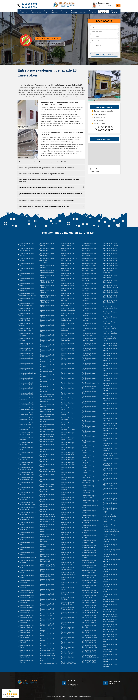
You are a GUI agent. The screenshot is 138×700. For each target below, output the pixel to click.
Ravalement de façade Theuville (109, 449)
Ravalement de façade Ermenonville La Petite (46, 520)
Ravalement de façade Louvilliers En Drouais (67, 458)
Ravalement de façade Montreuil (88, 289)
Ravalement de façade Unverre (109, 525)
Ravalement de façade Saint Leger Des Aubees (109, 249)
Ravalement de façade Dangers (46, 455)
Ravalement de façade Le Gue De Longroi (68, 319)
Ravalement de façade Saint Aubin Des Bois (88, 576)
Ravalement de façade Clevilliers (46, 326)
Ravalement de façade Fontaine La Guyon (46, 575)
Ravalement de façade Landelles (67, 394)
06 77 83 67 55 (29, 7)
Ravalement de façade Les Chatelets (48, 266)
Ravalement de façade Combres (46, 341)
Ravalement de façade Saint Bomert (88, 586)
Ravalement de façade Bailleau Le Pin (26, 344)
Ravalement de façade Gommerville (67, 294)
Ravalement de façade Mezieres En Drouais (67, 633)
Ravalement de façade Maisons (67, 528)
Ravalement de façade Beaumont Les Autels (26, 394)
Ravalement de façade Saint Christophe (88, 596)
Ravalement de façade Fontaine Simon (46, 585)
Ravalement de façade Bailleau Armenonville (26, 354)
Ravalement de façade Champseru (26, 601)
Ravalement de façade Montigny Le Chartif (88, 259)
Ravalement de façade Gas (48, 664)
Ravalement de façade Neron (88, 329)
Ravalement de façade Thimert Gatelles (109, 464)
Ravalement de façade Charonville (26, 641)
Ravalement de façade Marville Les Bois (67, 568)
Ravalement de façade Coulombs (46, 381)
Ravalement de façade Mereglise (67, 588)
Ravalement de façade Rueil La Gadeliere (88, 561)
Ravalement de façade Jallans (67, 369)
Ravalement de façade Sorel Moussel (109, 419)
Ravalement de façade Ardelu (26, 284)
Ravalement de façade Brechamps (26, 528)
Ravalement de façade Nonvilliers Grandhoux (88, 364)
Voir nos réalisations (48, 38)
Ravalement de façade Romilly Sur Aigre (88, 541)
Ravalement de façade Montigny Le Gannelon (88, 264)
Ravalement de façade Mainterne (67, 518)
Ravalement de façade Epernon (46, 510)
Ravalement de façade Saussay (109, 389)
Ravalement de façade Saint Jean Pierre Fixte (88, 661)
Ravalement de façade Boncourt (26, 488)
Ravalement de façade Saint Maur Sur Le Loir (109, 296)
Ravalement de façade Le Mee (68, 583)
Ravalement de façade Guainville (67, 314)
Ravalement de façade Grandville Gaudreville (67, 309)
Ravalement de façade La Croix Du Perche (47, 410)
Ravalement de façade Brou (26, 543)
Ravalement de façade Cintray (46, 316)
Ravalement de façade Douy (46, 475)
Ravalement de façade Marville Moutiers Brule (68, 573)
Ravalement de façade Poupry (88, 467)
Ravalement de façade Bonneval (26, 493)
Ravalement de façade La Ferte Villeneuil (47, 560)
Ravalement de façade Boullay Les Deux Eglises (26, 503)
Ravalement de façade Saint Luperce (109, 281)
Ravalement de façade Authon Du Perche (26, 329)
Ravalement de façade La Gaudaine (68, 254)
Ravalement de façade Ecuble (46, 500)
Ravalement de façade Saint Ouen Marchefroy (109, 308)
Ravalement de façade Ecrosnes (46, 495)
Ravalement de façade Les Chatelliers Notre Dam (48, 271)
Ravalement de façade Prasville (88, 471)
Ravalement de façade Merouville (67, 593)
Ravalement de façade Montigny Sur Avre (88, 269)
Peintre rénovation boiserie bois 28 (36, 11)
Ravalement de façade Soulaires (109, 429)
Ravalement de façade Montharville (88, 254)
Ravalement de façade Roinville (88, 536)
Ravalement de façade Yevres (109, 655)
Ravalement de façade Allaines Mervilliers (26, 249)
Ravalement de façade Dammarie (46, 425)
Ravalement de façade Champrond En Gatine (26, 591)
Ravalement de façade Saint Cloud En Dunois (88, 601)
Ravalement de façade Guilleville (67, 324)
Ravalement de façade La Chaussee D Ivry (47, 296)
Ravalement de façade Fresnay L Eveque (46, 625)
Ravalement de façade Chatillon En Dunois (46, 281)
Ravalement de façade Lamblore (67, 389)
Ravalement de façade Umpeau (109, 520)
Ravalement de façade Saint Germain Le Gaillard (89, 646)
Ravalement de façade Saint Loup (109, 254)
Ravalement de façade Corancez (46, 351)
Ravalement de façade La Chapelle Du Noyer (26, 611)
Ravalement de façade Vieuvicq (109, 580)
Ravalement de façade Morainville (88, 294)
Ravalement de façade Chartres (26, 661)
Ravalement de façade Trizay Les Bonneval (109, 515)
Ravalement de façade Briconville (26, 538)
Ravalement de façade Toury (109, 489)
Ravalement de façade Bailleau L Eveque (26, 349)
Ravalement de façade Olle (90, 383)
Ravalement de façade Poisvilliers (88, 456)
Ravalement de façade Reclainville (88, 516)
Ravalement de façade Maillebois (67, 508)
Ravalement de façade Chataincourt (46, 249)
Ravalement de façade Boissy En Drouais (26, 463)
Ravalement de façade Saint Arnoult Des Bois (88, 571)
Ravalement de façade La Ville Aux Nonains (110, 600)
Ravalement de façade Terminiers (109, 444)
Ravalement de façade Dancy (46, 445)
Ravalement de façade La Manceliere (68, 533)
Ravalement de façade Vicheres (109, 570)
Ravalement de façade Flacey (46, 570)
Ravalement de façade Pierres (88, 442)
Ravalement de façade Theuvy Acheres (109, 454)
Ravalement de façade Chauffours (46, 291)
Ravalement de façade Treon (109, 504)
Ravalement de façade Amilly (26, 269)
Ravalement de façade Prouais (88, 486)
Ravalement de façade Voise (109, 640)
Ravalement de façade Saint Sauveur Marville (109, 332)
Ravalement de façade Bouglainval (26, 498)
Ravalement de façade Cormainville (46, 356)
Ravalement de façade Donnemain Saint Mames (47, 470)
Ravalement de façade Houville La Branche (67, 349)
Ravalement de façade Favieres (46, 545)
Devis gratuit (41, 44)
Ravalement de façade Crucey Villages (46, 415)
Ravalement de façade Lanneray (67, 404)
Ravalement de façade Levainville (67, 419)
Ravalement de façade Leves (67, 423)
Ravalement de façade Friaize (46, 635)
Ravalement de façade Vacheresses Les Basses (110, 530)
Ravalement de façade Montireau (88, 274)
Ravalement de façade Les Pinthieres (90, 447)
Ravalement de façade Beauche (26, 389)
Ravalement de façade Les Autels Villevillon (27, 319)
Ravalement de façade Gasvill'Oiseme (67, 244)
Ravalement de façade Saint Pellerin (109, 313)
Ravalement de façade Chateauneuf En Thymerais (46, 260)
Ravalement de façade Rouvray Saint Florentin (89, 551)
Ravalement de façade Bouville (26, 523)
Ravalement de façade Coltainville (46, 336)
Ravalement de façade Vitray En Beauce (109, 630)
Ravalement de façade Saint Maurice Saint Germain (109, 302)
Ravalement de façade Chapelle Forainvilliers (26, 616)
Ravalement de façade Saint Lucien (109, 276)
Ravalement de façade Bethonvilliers (26, 428)
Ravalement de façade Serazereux (109, 404)
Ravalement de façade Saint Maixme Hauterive (109, 286)
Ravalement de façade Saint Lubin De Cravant (109, 259)
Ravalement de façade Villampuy (109, 585)
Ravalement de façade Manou (67, 538)
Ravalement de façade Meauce (67, 578)
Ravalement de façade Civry (46, 321)
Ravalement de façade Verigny (109, 545)
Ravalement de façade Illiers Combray (67, 359)
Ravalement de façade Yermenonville (109, 650)
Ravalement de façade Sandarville (109, 359)
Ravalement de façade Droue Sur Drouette (46, 485)
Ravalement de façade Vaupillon (109, 540)
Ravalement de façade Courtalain (46, 390)
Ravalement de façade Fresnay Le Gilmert (46, 620)
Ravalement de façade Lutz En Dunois (67, 498)
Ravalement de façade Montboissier (88, 249)
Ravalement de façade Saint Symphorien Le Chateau (109, 338)
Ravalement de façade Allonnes (26, 259)
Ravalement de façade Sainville (109, 349)
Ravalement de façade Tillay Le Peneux (109, 484)
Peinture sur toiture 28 (64, 11)
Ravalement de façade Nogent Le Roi (88, 349)
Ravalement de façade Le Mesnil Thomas (68, 618)
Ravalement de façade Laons (67, 409)
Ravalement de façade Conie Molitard (46, 346)
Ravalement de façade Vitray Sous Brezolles (109, 635)
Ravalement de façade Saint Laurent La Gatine (109, 244)
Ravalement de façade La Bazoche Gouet (26, 374)
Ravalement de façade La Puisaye (89, 501)
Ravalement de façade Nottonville (88, 369)
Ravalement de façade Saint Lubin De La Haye (109, 264)
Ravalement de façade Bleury (26, 448)
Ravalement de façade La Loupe (68, 448)
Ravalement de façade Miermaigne (67, 638)
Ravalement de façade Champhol (26, 586)
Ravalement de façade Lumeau (67, 483)
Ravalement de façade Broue (26, 548)
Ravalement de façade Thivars (109, 474)
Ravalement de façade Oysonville (88, 422)
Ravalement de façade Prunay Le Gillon (88, 496)
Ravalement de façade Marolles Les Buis (67, 563)
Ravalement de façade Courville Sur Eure (46, 395)
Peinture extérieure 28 (54, 11)
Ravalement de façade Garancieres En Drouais (47, 654)
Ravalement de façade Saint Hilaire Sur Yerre (88, 651)
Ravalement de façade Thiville (109, 479)
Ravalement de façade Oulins (88, 417)
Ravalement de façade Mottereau (88, 314)
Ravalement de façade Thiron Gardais (109, 469)
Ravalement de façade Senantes (109, 394)
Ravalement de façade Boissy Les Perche (26, 468)
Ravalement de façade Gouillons (67, 299)
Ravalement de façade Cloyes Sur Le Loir (46, 331)
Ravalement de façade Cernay (26, 571)
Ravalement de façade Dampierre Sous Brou (46, 430)
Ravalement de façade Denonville (46, 460)
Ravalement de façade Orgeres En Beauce (88, 387)
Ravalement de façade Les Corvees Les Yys (48, 361)
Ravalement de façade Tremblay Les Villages (109, 499)
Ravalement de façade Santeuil (109, 364)
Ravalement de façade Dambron (46, 420)
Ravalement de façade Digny (46, 465)
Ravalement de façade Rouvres (88, 556)
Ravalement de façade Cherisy (46, 306)
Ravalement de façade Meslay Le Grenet (67, 603)
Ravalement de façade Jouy (67, 384)
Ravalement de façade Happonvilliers (67, 339)
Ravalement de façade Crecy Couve (46, 400)
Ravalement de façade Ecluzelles (46, 490)
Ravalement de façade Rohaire (88, 531)
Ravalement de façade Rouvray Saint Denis (88, 546)
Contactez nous (56, 44)
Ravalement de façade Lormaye (67, 443)
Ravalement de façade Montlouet (88, 284)
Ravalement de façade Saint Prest (109, 323)
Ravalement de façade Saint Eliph (88, 626)
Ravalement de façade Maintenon (67, 513)
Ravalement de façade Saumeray (109, 384)
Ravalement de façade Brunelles (26, 553)
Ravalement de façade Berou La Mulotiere (26, 423)
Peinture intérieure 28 (82, 11)
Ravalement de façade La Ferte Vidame (47, 555)
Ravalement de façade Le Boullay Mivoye (26, 508)
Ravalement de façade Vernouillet (109, 555)
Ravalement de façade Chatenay (46, 276)
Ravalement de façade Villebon (109, 605)
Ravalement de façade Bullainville (26, 561)
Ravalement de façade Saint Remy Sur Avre (109, 328)
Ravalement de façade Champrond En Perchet (26, 596)
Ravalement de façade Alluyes (26, 264)
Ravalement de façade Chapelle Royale (26, 631)
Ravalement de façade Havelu (67, 344)
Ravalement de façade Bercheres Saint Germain (26, 409)
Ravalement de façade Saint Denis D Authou (88, 606)
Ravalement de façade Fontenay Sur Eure (46, 595)
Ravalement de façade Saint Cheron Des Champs (90, 591)
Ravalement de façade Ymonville (109, 665)
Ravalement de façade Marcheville (67, 548)
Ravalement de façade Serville (109, 409)
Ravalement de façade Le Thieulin (110, 459)
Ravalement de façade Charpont (26, 646)
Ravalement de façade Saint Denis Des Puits (88, 616)
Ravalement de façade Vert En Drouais (110, 560)
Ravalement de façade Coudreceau (46, 376)
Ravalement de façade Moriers (88, 304)
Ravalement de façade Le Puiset (89, 506)
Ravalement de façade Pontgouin (88, 461)
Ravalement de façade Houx (67, 354)
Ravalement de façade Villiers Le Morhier (109, 620)
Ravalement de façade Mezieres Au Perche (67, 628)
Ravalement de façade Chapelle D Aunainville (26, 606)
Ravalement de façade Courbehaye (46, 385)
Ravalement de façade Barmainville (26, 364)
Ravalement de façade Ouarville (88, 407)
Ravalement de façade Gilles (67, 279)
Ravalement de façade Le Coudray (47, 366)
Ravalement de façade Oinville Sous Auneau (88, 379)
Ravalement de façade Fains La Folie (46, 535)
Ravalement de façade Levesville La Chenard (67, 428)
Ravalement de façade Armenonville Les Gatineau (27, 294)
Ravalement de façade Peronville (88, 432)
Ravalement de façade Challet (26, 576)
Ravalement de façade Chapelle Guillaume (26, 626)
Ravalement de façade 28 (103, 11)
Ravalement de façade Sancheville (109, 354)
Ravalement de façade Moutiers (88, 324)
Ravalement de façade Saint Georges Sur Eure (89, 636)
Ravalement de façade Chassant (46, 244)
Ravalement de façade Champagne (26, 581)
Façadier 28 (46, 11)
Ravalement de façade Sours (109, 434)
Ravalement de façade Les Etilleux (48, 530)
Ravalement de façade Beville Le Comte (26, 433)
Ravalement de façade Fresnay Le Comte (46, 615)
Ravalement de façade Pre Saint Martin (90, 481)
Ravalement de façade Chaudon (46, 286)
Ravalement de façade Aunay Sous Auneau (26, 304)
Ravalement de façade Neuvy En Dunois (88, 339)
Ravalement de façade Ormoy (88, 397)
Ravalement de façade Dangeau (46, 450)
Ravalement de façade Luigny (67, 473)
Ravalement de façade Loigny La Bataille (67, 438)
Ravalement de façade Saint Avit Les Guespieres (89, 581)
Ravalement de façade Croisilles (46, 405)
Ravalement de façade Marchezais (67, 553)
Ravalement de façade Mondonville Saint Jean (68, 663)
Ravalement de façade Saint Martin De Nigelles (109, 291)
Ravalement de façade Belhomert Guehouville (26, 404)
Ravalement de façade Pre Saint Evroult (90, 476)
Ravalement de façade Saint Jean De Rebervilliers (90, 656)
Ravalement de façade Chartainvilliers (26, 656)
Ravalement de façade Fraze (46, 610)
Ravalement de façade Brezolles (26, 533)
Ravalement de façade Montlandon (88, 279)
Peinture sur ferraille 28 (92, 11)
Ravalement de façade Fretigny (46, 630)
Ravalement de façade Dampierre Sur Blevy (46, 440)
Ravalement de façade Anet (26, 274)
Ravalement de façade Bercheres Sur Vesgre (26, 419)
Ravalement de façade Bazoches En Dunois (26, 379)
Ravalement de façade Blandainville (26, 443)
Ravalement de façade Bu (27, 557)
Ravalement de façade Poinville (88, 452)
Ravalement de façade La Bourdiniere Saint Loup (26, 478)
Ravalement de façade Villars (109, 590)
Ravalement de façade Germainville (67, 269)
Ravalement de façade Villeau (109, 595)
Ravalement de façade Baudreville (26, 369)
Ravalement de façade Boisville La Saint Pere (26, 473)
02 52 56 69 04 (29, 4)
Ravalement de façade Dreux (46, 480)
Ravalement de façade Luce (67, 468)
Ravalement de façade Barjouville (26, 359)
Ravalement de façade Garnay (46, 659)
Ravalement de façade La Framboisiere (47, 600)
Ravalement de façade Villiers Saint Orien (109, 625)
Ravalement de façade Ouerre (88, 412)
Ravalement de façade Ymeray (109, 660)
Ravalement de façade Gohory (67, 289)
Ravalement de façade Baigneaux (26, 334)
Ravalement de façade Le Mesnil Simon (68, 613)
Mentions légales (73, 696)
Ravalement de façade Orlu (88, 392)
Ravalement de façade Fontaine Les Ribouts (46, 580)
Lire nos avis (10, 696)
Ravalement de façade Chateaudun (46, 254)
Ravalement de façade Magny (67, 503)
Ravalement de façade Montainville (88, 244)
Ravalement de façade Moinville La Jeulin (67, 653)
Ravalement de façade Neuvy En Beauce (88, 334)
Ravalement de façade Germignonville (67, 274)
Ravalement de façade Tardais (109, 439)
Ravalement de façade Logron (67, 433)
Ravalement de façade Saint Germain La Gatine (89, 641)
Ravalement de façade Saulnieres (109, 379)
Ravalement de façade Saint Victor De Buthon (109, 344)
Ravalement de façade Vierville (109, 575)
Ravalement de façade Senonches (109, 399)
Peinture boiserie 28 (74, 11)
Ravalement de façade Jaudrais (67, 379)
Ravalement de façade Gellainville (67, 264)
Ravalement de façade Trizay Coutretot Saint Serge (109, 510)
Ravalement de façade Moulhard (88, 319)
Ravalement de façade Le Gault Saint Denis (68, 259)
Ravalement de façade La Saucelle (110, 374)
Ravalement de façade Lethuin (67, 414)
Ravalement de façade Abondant (26, 244)
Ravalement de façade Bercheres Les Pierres (26, 414)
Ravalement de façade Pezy (88, 437)
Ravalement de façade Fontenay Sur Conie (46, 590)
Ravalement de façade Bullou (26, 566)
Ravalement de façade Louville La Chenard (67, 453)
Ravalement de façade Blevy (26, 453)
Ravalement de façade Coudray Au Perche (46, 370)
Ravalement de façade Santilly (109, 369)
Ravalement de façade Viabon (109, 565)
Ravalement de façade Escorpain (46, 525)
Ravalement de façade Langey (67, 399)
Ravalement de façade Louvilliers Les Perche (67, 463)
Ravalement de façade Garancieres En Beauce (47, 650)
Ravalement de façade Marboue (67, 543)
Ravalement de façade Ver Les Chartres (110, 550)
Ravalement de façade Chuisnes (46, 311)
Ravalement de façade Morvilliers (88, 309)
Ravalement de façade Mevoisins (67, 623)
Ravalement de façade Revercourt (88, 526)
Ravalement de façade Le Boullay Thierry (26, 513)
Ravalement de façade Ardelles (26, 279)
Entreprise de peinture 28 (23, 11)
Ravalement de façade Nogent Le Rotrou (88, 354)
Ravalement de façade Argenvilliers (26, 289)
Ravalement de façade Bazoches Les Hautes (26, 384)
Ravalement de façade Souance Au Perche (109, 424)
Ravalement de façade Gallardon (46, 644)
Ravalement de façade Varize (109, 535)
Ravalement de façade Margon (67, 558)
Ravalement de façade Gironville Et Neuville (67, 284)
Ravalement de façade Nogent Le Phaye (88, 344)
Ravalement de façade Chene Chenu (46, 301)
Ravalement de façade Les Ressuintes (90, 521)
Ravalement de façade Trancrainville (109, 494)
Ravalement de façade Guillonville (67, 329)
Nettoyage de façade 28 (114, 11)
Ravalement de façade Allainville (26, 254)
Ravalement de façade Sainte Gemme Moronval (89, 611)
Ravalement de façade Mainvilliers (67, 523)
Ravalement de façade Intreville (67, 364)
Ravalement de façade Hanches (67, 334)
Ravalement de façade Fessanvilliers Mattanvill (47, 565)
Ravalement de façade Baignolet (26, 339)
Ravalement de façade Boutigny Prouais (26, 518)
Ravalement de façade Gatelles (67, 249)
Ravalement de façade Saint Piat (109, 318)
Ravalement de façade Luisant (67, 478)
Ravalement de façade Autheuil (26, 324)
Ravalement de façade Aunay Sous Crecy (26, 309)
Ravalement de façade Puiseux (88, 511)
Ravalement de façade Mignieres (67, 643)
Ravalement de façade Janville (67, 374)
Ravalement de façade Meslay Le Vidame (67, 608)
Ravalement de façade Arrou (26, 299)
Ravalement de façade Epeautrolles (46, 505)
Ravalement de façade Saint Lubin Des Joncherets (109, 270)
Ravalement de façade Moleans (67, 658)
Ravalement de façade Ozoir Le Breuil (88, 427)
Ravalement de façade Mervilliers (67, 598)
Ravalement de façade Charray (26, 651)
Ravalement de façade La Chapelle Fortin (26, 621)
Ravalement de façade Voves (109, 645)
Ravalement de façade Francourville (46, 605)
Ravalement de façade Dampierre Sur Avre (46, 435)
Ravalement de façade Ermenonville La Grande (47, 515)
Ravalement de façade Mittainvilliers (67, 648)
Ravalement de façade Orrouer (88, 402)
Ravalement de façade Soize (109, 414)
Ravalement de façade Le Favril (47, 550)
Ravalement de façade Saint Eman (88, 631)
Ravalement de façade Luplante (67, 488)
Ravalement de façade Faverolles (46, 540)
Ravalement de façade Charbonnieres (26, 636)
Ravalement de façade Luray (67, 493)
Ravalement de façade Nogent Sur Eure (88, 359)
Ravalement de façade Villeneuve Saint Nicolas (109, 615)
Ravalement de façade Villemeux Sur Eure (109, 610)
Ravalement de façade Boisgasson (26, 458)
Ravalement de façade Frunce (46, 639)
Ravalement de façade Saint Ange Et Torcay (88, 566)
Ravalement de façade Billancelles (26, 438)
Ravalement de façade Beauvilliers (26, 399)
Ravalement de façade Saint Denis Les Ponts (88, 621)
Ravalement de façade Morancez (88, 299)
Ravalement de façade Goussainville (67, 304)
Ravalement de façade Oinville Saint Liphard (88, 374)
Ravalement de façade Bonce (26, 483)
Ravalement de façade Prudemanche (88, 491)
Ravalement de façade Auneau (26, 314)
